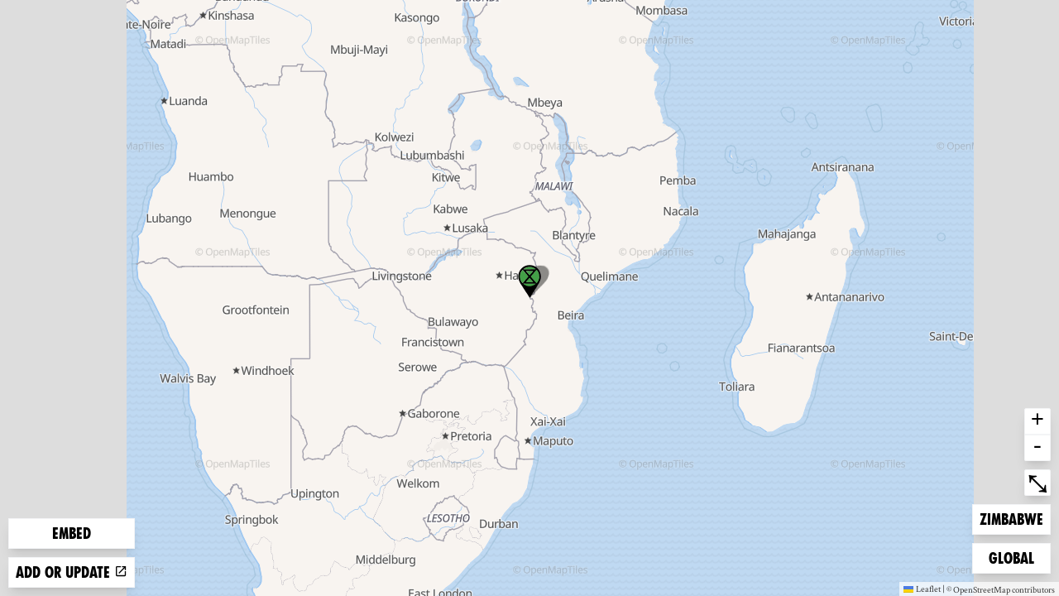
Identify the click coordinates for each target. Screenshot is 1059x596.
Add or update (71, 572)
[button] (529, 281)
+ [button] (1037, 421)
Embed (71, 533)
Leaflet (922, 588)
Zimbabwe (1011, 517)
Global (1015, 556)
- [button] (1037, 448)
